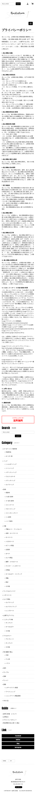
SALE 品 (5, 700)
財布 (4, 489)
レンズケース (10, 610)
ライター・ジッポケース (13, 566)
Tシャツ (5, 680)
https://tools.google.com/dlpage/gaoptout (13, 348)
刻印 (4, 668)
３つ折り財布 (10, 501)
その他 (8, 586)
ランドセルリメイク (9, 591)
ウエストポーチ (10, 476)
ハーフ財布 (9, 521)
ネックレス (9, 622)
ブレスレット (10, 639)
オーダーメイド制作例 (10, 449)
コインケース (10, 505)
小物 (4, 526)
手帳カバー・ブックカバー (14, 529)
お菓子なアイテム (8, 615)
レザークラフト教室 (12, 687)
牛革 (7, 655)
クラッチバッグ (10, 480)
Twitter (18, 740)
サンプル (6, 672)
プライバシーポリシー (10, 720)
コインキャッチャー (12, 513)
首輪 (7, 578)
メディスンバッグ (11, 472)
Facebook (18, 736)
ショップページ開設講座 (13, 696)
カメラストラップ (11, 606)
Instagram (18, 747)
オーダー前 (9, 456)
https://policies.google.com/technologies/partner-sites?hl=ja (18, 329)
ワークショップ (10, 691)
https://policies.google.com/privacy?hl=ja (13, 332)
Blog (18, 744)
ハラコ (8, 663)
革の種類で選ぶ (8, 652)
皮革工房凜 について (10, 714)
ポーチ (8, 553)
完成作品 (8, 452)
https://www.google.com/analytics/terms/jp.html (15, 323)
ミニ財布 (8, 517)
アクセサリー (7, 635)
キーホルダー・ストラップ (14, 574)
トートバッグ (10, 468)
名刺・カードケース (12, 533)
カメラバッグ (10, 484)
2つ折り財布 (9, 496)
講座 (4, 684)
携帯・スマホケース (12, 561)
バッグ (5, 461)
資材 (4, 676)
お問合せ (6, 717)
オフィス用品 (10, 545)
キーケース (9, 537)
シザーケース (7, 595)
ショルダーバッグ (11, 464)
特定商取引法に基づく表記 (11, 723)
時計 (7, 582)
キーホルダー (10, 626)
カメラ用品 (9, 557)
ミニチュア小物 (8, 619)
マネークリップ (10, 509)
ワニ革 (8, 659)
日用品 (8, 570)
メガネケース (10, 541)
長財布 (8, 492)
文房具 (8, 549)
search (18, 3)
